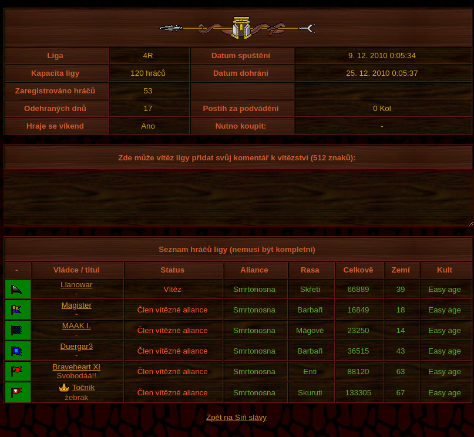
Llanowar (76, 295)
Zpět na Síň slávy (236, 427)
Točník (83, 398)
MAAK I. (76, 336)
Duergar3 (76, 356)
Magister (77, 315)
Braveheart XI (77, 377)
